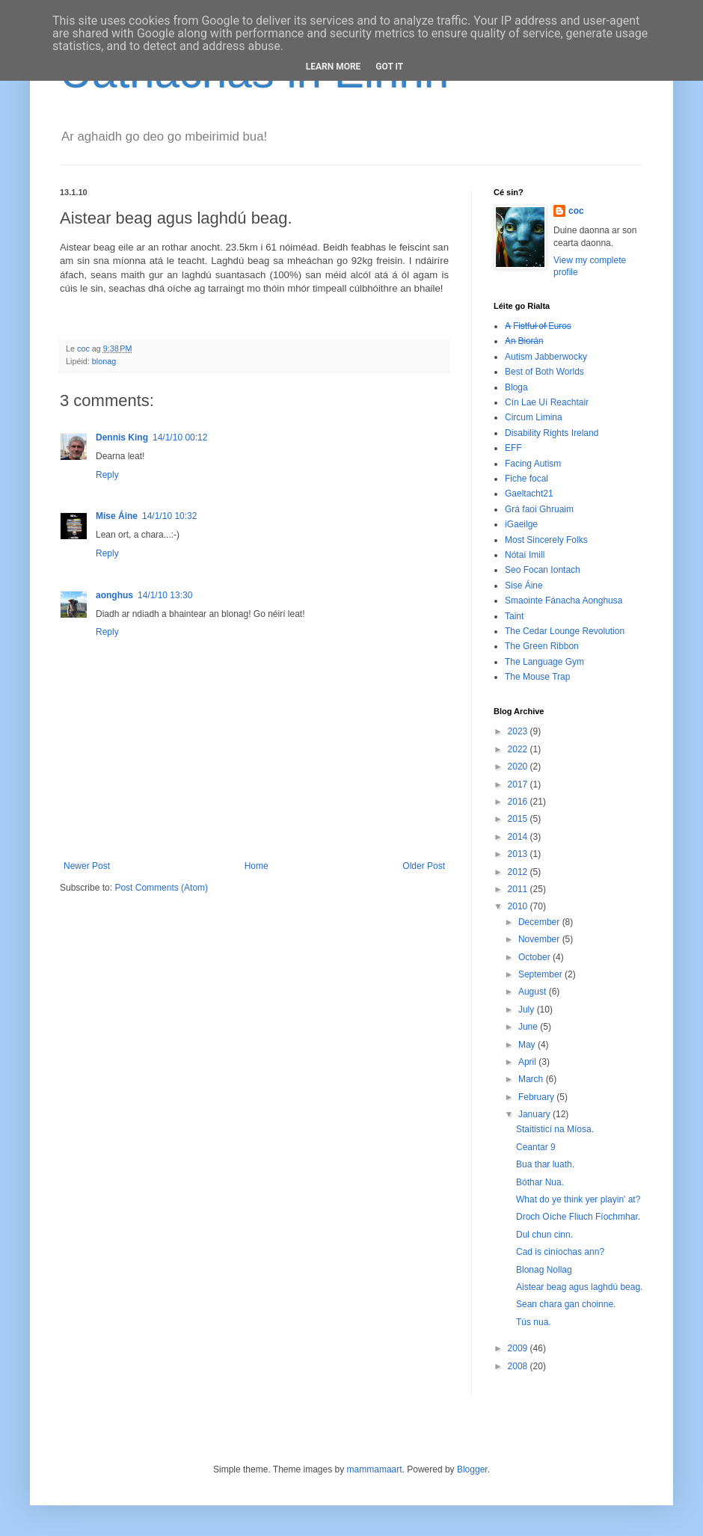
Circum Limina (533, 417)
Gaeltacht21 (529, 493)
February (537, 1097)
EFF (513, 448)
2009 (519, 1348)
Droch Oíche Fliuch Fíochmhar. (578, 1216)
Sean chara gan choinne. (565, 1304)
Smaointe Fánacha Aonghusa (563, 600)
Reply (107, 475)
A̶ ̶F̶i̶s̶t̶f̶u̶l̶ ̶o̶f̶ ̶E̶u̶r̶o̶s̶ (538, 326)
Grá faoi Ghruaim (539, 509)
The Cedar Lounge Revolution (564, 631)
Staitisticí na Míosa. (555, 1129)
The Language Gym (544, 662)
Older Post (423, 866)
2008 (519, 1366)
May (528, 1044)
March (532, 1079)
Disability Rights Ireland (551, 433)
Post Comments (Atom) (161, 887)
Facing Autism (533, 463)
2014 (519, 837)
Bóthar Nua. (540, 1182)
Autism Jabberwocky (546, 356)
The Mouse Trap (537, 677)
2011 (519, 889)
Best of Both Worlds (544, 371)
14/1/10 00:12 (180, 437)
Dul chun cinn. (544, 1234)
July (527, 1009)
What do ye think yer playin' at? (578, 1199)
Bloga (516, 387)
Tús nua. (533, 1322)
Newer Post (87, 866)
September (541, 974)
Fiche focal (526, 478)
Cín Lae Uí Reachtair (547, 402)
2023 (519, 731)
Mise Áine (117, 516)
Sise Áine (524, 585)
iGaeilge (521, 524)
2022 (519, 749)
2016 (519, 801)
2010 (519, 906)
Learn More (333, 66)
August (533, 991)
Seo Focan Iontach (542, 570)
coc (576, 211)
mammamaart (374, 1469)
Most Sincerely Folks (546, 540)
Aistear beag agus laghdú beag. (579, 1287)
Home (256, 866)
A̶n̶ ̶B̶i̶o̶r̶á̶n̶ (524, 341)
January (535, 1114)
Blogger (472, 1469)
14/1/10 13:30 (165, 595)
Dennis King (122, 437)
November (540, 939)
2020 (519, 766)
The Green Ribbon (542, 646)
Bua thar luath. (545, 1164)
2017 (519, 784)
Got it (389, 66)
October (535, 957)
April (528, 1062)
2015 (519, 819)
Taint (514, 616)
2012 (519, 872)
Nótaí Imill (524, 555)
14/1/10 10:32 (169, 516)
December (540, 922)
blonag (104, 361)
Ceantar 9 (536, 1147)
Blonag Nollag (544, 1270)
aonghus (114, 595)
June (529, 1027)
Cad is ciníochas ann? (560, 1252)
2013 (519, 854)
